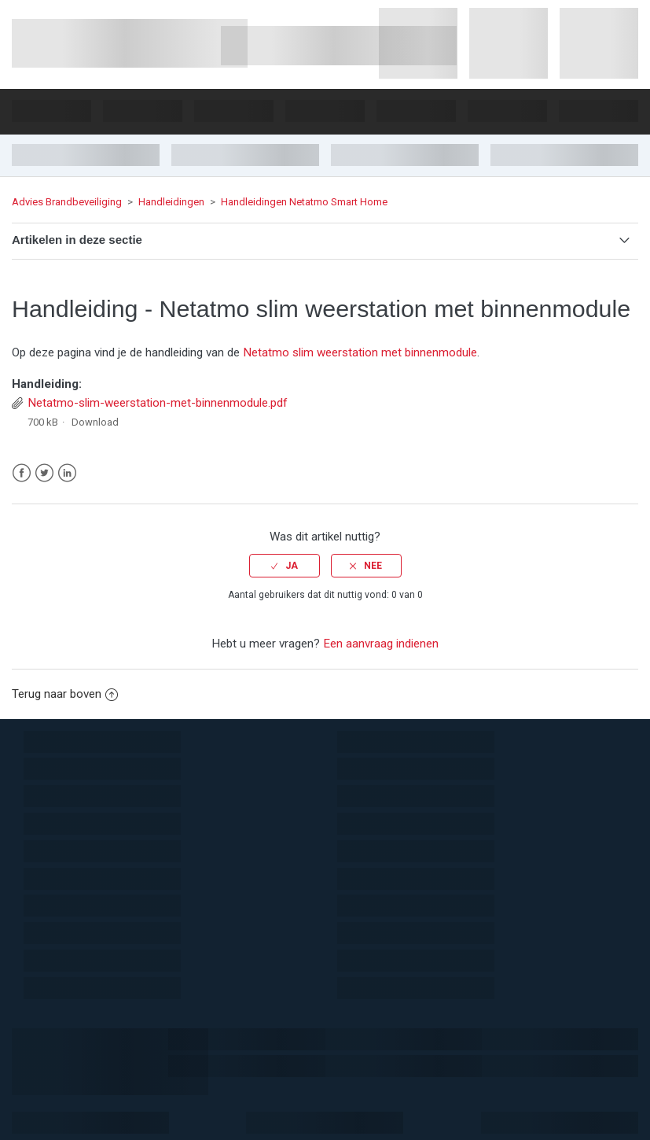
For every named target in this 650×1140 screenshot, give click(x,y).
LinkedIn (67, 473)
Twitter (44, 473)
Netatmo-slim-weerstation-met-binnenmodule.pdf (158, 403)
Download (95, 422)
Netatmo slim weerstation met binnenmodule (360, 352)
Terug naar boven (65, 694)
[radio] (284, 565)
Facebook (21, 473)
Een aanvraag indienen (381, 643)
